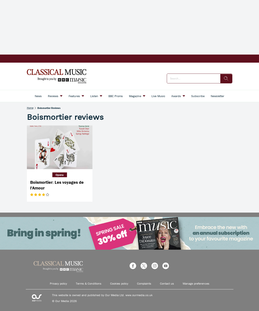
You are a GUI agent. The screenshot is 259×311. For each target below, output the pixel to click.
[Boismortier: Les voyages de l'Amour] (59, 147)
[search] (226, 78)
